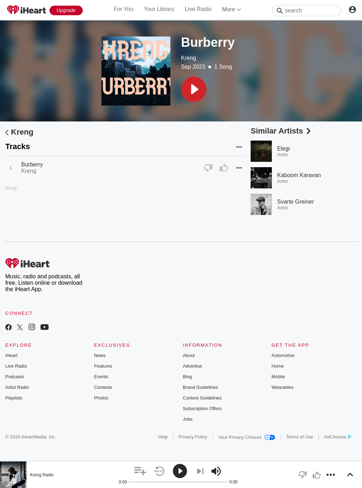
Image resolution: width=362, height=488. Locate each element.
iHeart (11, 355)
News (100, 355)
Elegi (283, 149)
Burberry (32, 164)
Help (163, 436)
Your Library (159, 9)
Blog (187, 376)
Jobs (187, 419)
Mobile (278, 376)
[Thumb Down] (208, 167)
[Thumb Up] (223, 167)
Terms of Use (299, 436)
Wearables (282, 387)
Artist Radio (17, 387)
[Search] (306, 10)
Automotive (283, 355)
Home (278, 366)
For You (123, 9)
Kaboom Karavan (299, 175)
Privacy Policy (193, 436)
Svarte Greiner (295, 202)
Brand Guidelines (200, 387)
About (189, 355)
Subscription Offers (202, 408)
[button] (193, 89)
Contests (103, 387)
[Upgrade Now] (66, 10)
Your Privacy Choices (246, 437)
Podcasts (14, 376)
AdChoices (337, 436)
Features (103, 366)
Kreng (188, 58)
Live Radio (198, 9)
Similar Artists (281, 130)
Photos (101, 398)
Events (101, 376)
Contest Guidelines (202, 398)
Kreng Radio (42, 474)
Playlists (13, 398)
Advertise (192, 366)
